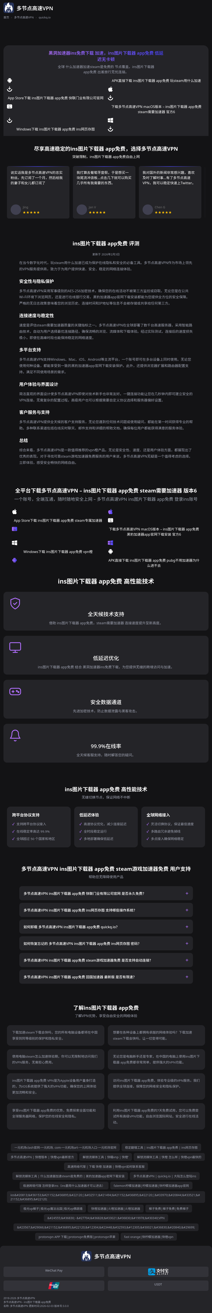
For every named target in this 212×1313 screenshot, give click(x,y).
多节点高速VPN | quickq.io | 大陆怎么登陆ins (164, 1176)
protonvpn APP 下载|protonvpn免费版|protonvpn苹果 (77, 1237)
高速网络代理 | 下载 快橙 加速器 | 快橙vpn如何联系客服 (106, 1167)
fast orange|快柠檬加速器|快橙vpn (148, 1237)
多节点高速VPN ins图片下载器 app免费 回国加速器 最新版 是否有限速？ (80, 977)
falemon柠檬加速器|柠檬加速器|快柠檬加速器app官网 (151, 1186)
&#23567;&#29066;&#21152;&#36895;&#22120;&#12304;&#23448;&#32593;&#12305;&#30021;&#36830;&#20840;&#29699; (106, 1227)
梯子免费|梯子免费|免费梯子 (169, 1209)
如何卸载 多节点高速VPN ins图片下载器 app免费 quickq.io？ (71, 927)
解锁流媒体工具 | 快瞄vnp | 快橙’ (105, 1157)
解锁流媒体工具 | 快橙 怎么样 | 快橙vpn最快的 (169, 1157)
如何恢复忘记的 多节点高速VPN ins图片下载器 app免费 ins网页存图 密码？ (82, 943)
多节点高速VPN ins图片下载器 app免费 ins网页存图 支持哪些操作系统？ (80, 910)
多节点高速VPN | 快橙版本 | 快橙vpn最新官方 (42, 1157)
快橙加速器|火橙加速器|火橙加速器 (115, 1209)
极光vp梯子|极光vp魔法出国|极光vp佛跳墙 (53, 1209)
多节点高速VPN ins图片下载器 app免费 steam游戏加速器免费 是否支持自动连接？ (88, 960)
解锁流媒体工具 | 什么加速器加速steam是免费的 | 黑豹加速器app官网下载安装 (70, 1176)
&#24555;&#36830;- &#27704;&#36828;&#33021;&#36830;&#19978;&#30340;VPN (105, 1218)
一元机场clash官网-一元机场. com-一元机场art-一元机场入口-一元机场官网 (65, 1147)
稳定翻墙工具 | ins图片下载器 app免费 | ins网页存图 (161, 1147)
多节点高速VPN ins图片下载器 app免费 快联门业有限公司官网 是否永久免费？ (85, 893)
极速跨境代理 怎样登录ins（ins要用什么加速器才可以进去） (64, 1186)
